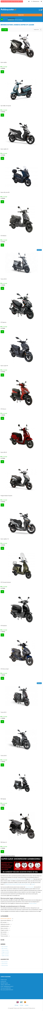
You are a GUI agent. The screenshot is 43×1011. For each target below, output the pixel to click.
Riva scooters (5, 961)
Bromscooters (5, 965)
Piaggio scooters (5, 952)
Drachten (22, 884)
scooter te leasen (32, 903)
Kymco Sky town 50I (5, 192)
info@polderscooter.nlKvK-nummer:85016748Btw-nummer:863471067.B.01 (7, 988)
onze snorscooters (29, 887)
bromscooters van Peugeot (13, 879)
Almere (10, 884)
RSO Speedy (3, 798)
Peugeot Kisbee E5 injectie (6, 495)
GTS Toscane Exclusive (6, 582)
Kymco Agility (4, 62)
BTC (21, 879)
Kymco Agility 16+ (4, 149)
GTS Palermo (3, 235)
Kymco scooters (5, 928)
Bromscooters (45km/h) (7, 918)
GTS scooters (5, 934)
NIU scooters (4, 948)
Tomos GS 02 (3, 755)
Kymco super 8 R (4, 365)
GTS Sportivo (3, 322)
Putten (13, 884)
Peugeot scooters (5, 930)
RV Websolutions (31, 1008)
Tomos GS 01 (3, 712)
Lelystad (6, 884)
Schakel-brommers (6, 926)
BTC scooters (5, 922)
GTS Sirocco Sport (5, 669)
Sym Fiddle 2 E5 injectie (6, 105)
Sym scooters (5, 932)
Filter (5, 29)
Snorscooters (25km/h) (7, 920)
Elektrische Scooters (6, 924)
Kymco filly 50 (4, 452)
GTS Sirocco (3, 409)
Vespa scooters (5, 950)
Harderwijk (17, 884)
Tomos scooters (5, 936)
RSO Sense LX (4, 842)
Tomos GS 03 (3, 279)
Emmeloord (27, 884)
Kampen (33, 884)
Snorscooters (5, 963)
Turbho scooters (5, 955)
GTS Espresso (4, 625)
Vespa (31, 879)
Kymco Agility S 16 (5, 539)
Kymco (23, 879)
